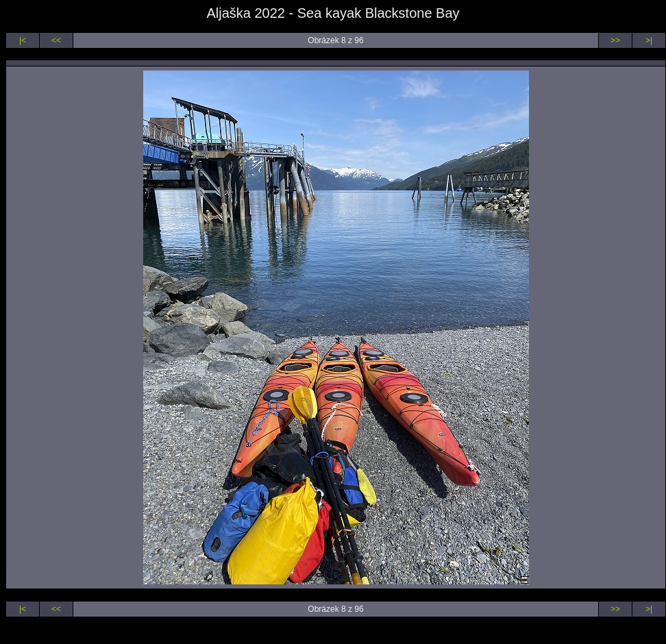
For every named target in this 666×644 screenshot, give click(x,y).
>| (648, 40)
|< (22, 40)
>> (615, 40)
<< (56, 40)
